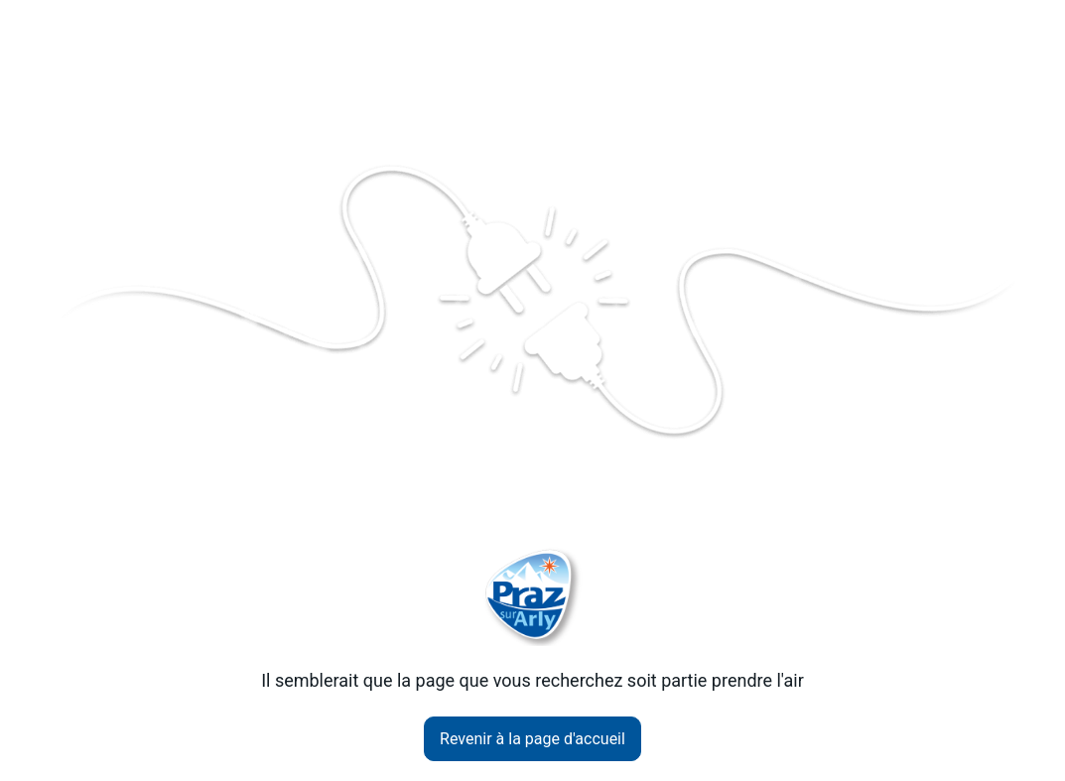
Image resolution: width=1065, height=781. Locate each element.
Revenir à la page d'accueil (532, 738)
